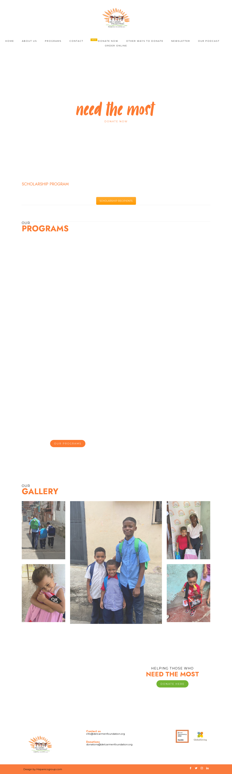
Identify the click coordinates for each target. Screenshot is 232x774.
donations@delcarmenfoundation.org (109, 744)
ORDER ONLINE (116, 45)
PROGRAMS (53, 41)
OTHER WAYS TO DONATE (144, 41)
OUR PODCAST (209, 41)
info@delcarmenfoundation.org (105, 733)
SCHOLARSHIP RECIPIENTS (116, 200)
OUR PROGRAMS (67, 443)
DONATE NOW (108, 41)
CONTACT (76, 41)
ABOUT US (29, 41)
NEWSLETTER (180, 41)
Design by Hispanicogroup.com (42, 769)
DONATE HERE (172, 683)
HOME (9, 41)
